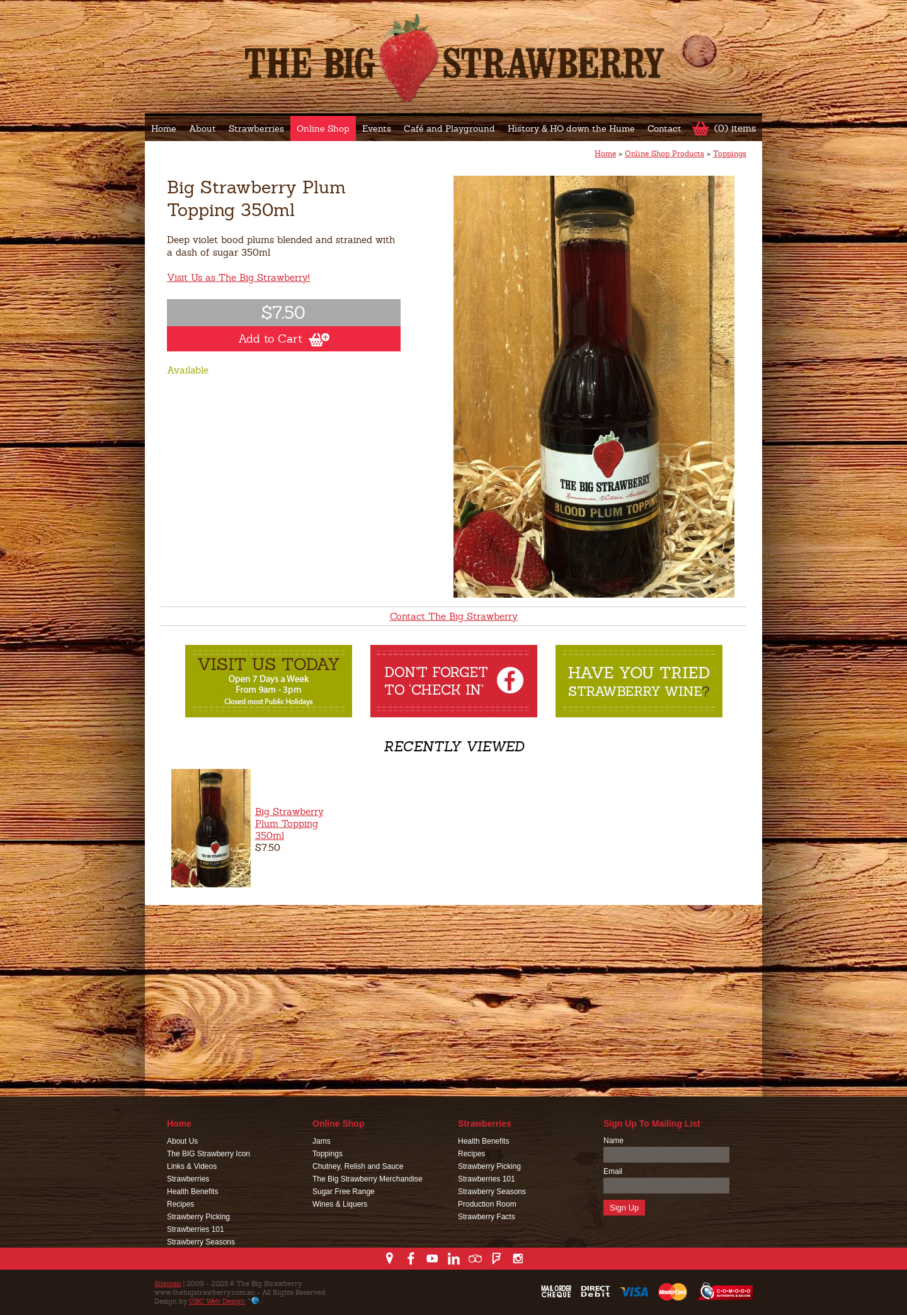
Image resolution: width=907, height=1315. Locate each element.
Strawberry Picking (198, 1216)
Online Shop (323, 128)
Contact (664, 128)
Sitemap (167, 1283)
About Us (182, 1141)
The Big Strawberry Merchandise (367, 1179)
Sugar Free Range (343, 1191)
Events (376, 128)
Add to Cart (283, 338)
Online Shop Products (664, 154)
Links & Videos (192, 1166)
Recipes (180, 1204)
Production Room (487, 1204)
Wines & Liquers (339, 1204)
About (202, 128)
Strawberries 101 (195, 1229)
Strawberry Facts (486, 1216)
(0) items (735, 128)
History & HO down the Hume (571, 128)
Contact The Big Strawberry (454, 616)
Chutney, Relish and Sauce (358, 1166)
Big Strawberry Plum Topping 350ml (289, 823)
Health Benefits (192, 1191)
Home (163, 128)
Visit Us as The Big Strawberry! (238, 277)
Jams (321, 1141)
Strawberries (256, 128)
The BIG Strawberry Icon (208, 1153)
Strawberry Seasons (201, 1242)
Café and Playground (449, 128)
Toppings (729, 154)
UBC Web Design (217, 1301)
